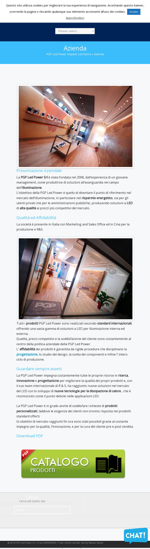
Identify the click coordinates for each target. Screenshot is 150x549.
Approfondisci (75, 18)
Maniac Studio (96, 542)
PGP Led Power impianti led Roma (68, 54)
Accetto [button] (133, 11)
